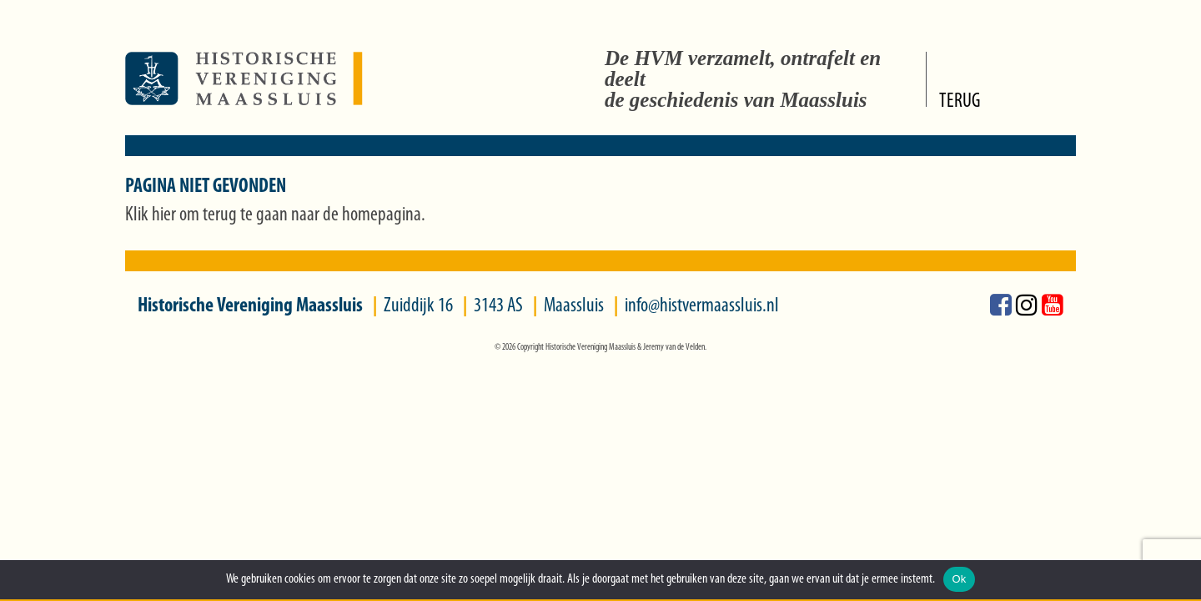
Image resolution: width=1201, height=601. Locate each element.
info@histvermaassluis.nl (702, 306)
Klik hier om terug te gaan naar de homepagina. (275, 215)
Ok (959, 579)
